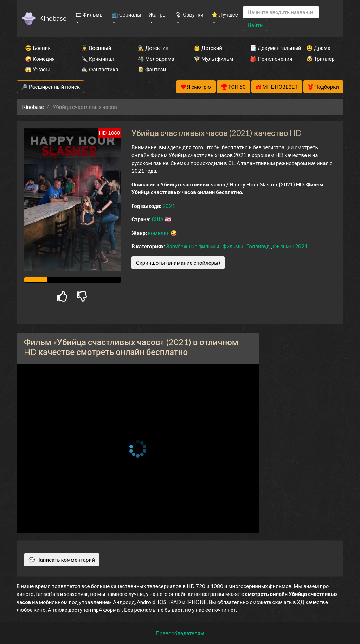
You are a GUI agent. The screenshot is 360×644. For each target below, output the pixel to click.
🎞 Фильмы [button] (89, 14)
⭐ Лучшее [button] (224, 14)
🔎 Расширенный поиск (50, 87)
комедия (159, 233)
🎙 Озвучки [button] (189, 14)
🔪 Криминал (97, 58)
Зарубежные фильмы (193, 246)
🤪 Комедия (40, 58)
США (158, 219)
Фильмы (233, 246)
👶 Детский (208, 48)
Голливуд (258, 246)
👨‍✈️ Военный (96, 48)
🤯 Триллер (320, 58)
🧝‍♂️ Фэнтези (151, 69)
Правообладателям (180, 633)
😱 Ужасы (37, 69)
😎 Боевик (38, 48)
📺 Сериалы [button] (126, 14)
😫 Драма (318, 48)
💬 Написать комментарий (61, 560)
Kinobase (52, 18)
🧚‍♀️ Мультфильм (212, 58)
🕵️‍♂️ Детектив (152, 48)
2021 (168, 206)
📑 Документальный (268, 48)
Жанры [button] (158, 14)
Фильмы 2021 (290, 246)
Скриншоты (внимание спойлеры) (178, 262)
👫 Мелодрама (155, 58)
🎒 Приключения (268, 58)
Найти (255, 25)
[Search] (281, 12)
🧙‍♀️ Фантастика (99, 69)
